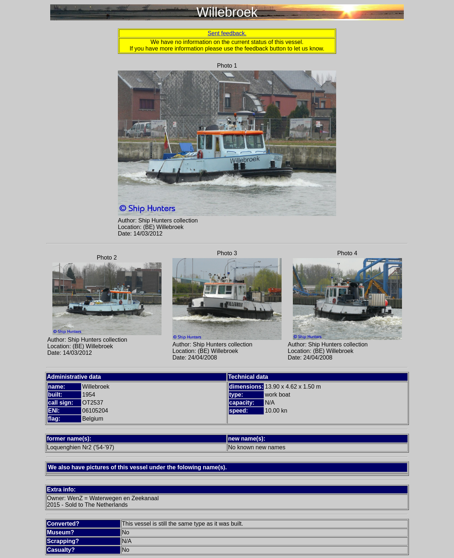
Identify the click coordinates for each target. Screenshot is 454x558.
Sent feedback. (227, 33)
